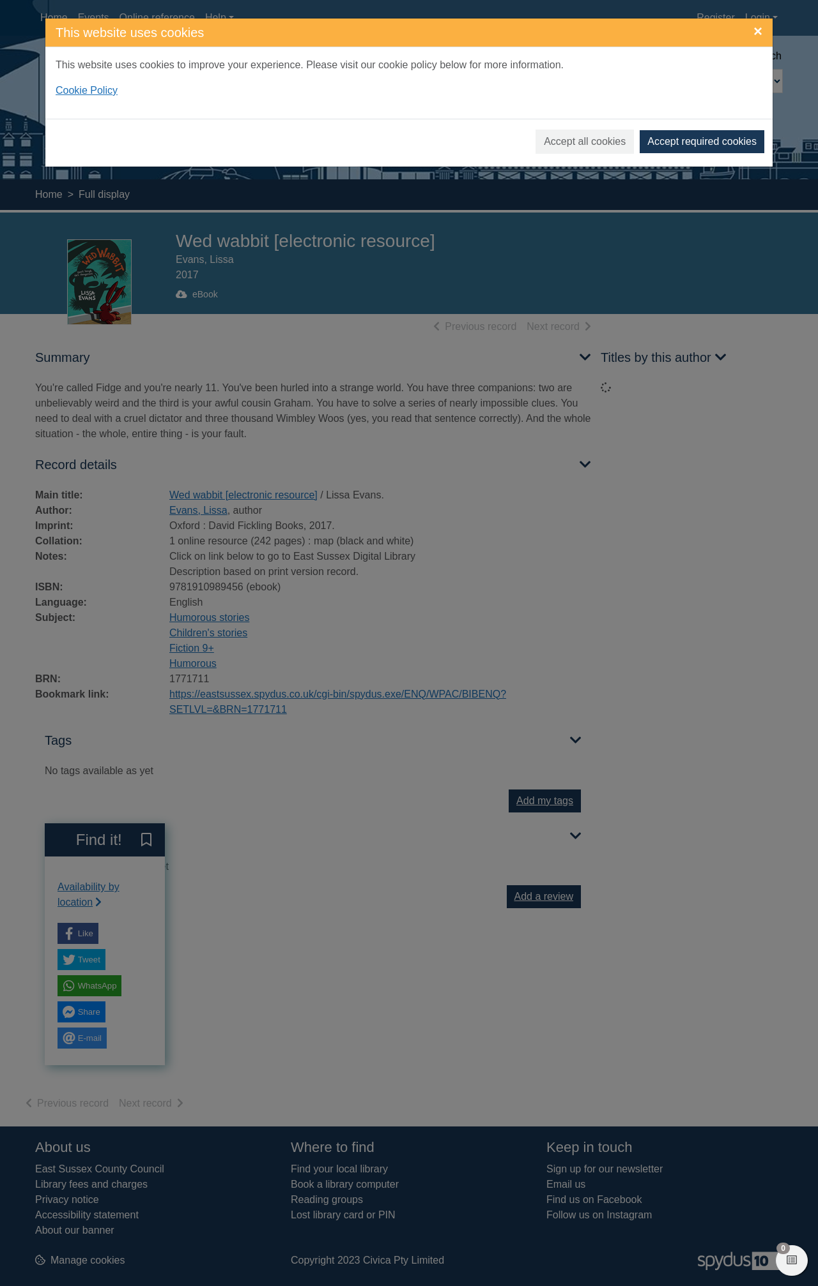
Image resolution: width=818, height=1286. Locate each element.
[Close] (758, 31)
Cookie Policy (87, 90)
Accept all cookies (585, 141)
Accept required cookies (702, 141)
